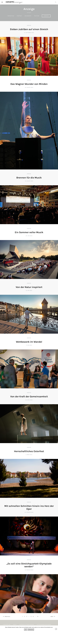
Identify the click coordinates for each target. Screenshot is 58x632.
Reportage (11, 15)
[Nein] (56, 629)
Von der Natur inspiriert (29, 287)
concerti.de (6, 624)
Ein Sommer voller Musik (29, 232)
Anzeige (46, 15)
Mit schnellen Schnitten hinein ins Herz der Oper (29, 507)
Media (15, 624)
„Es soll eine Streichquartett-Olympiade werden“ (29, 565)
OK (25, 629)
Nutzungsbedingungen (44, 624)
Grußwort (28, 15)
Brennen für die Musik (29, 177)
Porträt (19, 15)
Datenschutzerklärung (26, 624)
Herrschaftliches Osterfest (29, 451)
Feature (36, 15)
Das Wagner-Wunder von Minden (29, 84)
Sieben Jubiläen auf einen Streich (29, 29)
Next (52, 616)
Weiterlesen (30, 629)
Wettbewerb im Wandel (29, 341)
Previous (7, 616)
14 (37, 616)
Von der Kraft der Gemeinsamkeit (29, 396)
